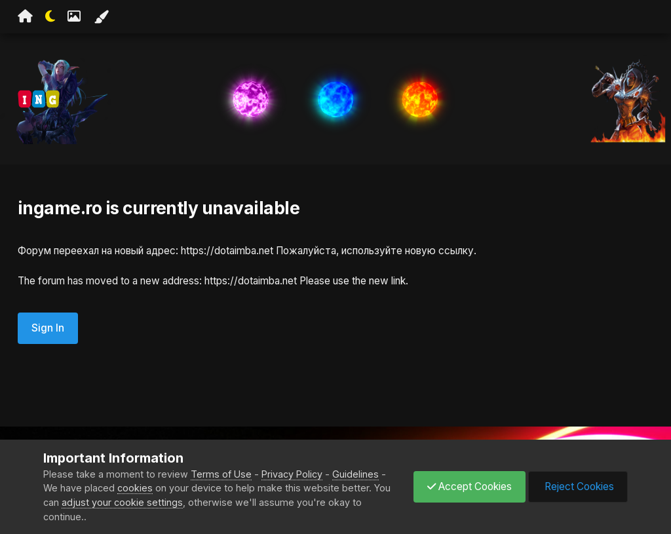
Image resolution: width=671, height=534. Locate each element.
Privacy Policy (291, 474)
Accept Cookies (469, 486)
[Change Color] (101, 17)
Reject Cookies (578, 486)
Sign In (47, 328)
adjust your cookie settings (122, 502)
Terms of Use (221, 474)
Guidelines (355, 474)
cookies (135, 487)
